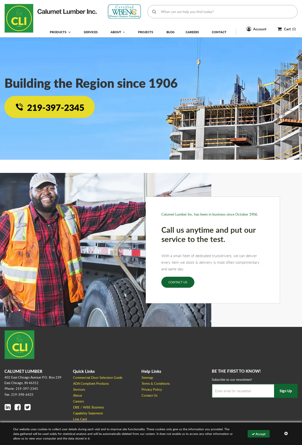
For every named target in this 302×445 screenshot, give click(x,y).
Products (58, 32)
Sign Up (286, 390)
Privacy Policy (152, 389)
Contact (219, 32)
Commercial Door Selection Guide (97, 377)
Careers (192, 32)
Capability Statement (88, 413)
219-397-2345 (55, 107)
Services (91, 32)
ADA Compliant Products (91, 383)
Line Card (80, 419)
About (117, 32)
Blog (170, 32)
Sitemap (147, 377)
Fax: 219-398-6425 (19, 394)
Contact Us (177, 282)
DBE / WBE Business (88, 407)
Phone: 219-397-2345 (21, 388)
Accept (258, 434)
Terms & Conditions (156, 383)
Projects (145, 32)
